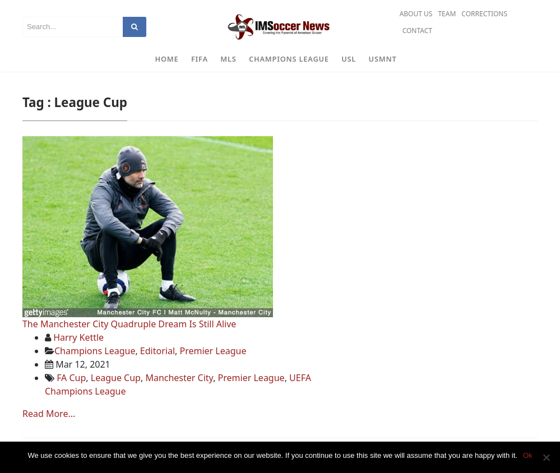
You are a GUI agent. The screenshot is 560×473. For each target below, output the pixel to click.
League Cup (116, 378)
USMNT (383, 59)
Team (447, 13)
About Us (416, 13)
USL (348, 59)
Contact (417, 30)
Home (167, 59)
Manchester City (179, 378)
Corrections (484, 13)
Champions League (289, 59)
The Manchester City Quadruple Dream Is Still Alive (129, 324)
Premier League (212, 351)
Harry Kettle (78, 337)
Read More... (48, 413)
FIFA (199, 59)
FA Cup (71, 378)
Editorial (157, 351)
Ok (528, 455)
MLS (228, 59)
